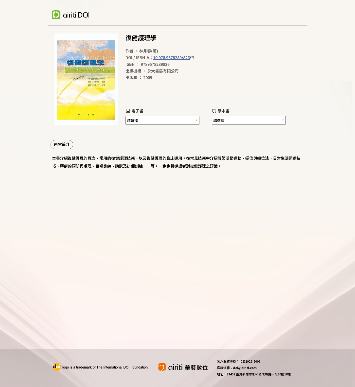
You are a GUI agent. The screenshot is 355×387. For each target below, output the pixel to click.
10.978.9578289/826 (171, 57)
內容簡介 (62, 144)
